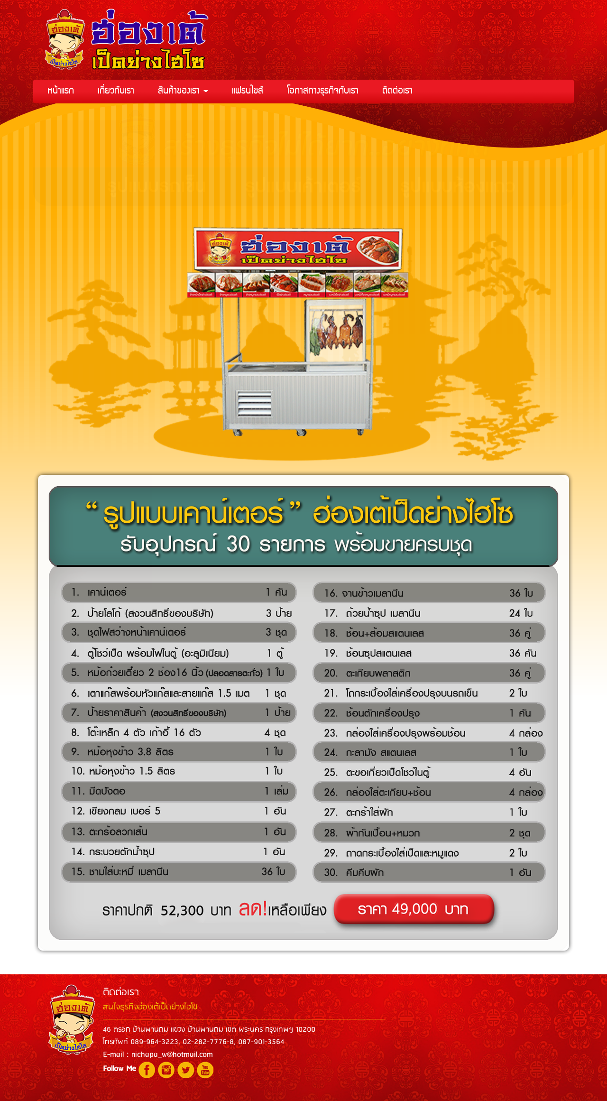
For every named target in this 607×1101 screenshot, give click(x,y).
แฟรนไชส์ (247, 91)
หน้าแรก (60, 91)
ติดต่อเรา (397, 91)
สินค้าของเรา (183, 91)
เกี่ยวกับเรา (116, 91)
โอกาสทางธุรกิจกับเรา (323, 91)
